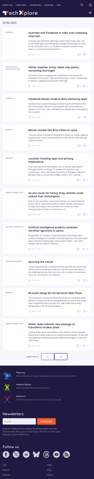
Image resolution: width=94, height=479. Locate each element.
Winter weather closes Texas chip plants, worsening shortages (54, 69)
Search (6, 474)
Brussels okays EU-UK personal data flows (55, 293)
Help (49, 464)
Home (6, 469)
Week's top (7, 5)
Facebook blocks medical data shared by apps (57, 99)
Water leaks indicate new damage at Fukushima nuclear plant (51, 325)
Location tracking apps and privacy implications (50, 160)
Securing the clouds (40, 261)
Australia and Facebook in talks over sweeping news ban (57, 34)
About (50, 474)
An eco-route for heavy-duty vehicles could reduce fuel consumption (55, 194)
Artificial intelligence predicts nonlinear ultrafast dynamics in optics (53, 229)
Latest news (21, 5)
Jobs (59, 5)
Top (5, 464)
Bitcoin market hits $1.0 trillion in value (52, 130)
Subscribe (49, 5)
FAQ (49, 469)
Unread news (35, 5)
